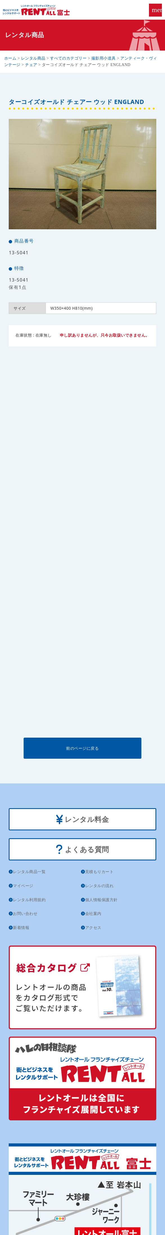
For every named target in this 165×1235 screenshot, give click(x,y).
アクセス (93, 927)
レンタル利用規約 (29, 899)
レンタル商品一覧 (29, 871)
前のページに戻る (82, 748)
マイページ (23, 885)
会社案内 (93, 913)
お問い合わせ (25, 913)
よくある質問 (82, 849)
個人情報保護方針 (101, 899)
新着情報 (21, 927)
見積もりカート (99, 871)
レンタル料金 (82, 819)
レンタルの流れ (99, 885)
